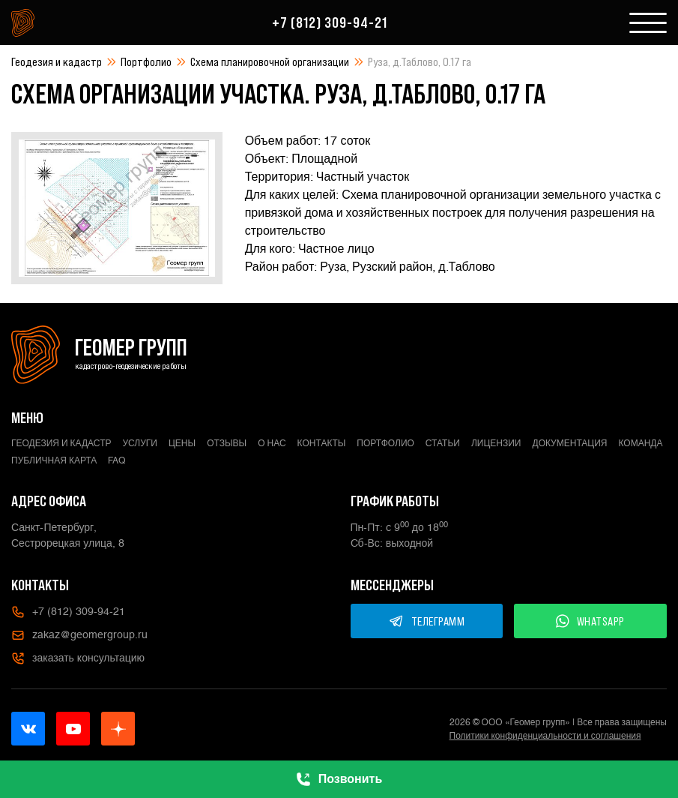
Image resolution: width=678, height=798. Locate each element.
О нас (271, 443)
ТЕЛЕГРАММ (427, 621)
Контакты (321, 443)
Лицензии (496, 443)
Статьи (443, 443)
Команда (640, 443)
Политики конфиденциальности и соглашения (545, 735)
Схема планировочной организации (269, 61)
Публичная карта (54, 460)
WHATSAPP (590, 621)
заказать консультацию (78, 658)
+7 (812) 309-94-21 (329, 22)
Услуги (139, 443)
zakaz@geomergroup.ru (79, 635)
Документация (570, 443)
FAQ (117, 460)
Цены (182, 443)
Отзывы (226, 443)
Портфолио (146, 61)
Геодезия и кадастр (56, 61)
